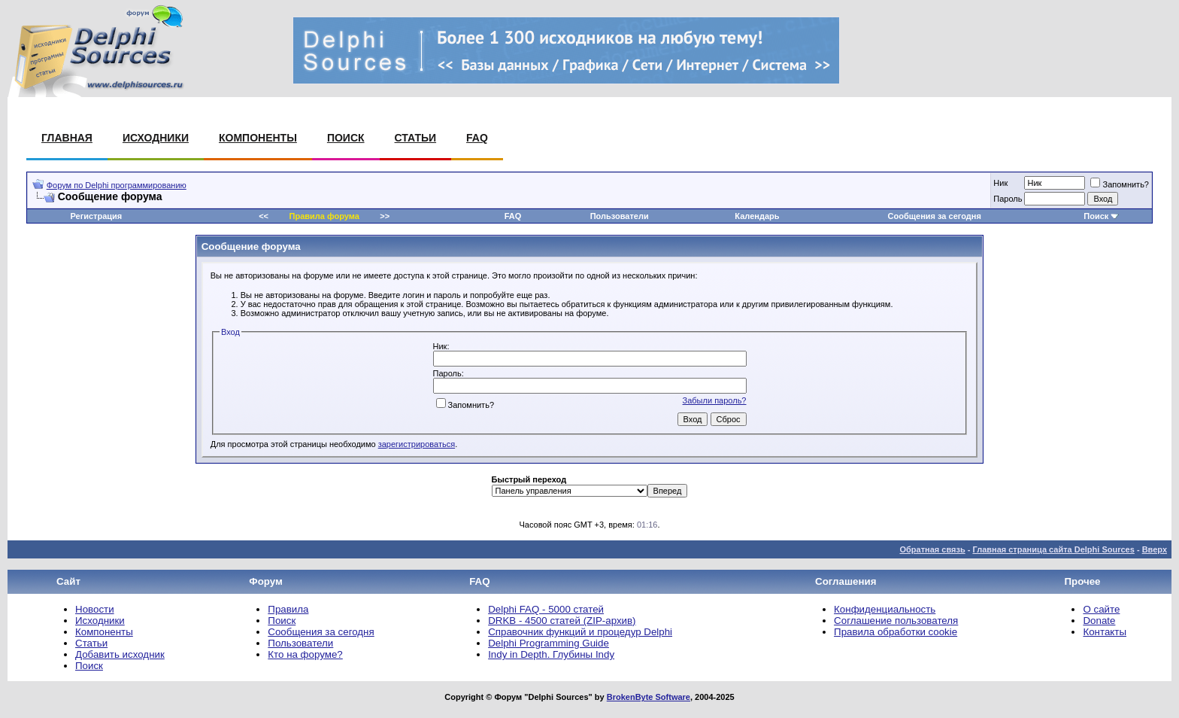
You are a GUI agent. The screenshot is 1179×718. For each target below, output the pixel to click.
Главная (66, 138)
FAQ (477, 138)
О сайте (1101, 609)
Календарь (757, 216)
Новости (94, 609)
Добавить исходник (120, 654)
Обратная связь (932, 549)
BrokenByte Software (648, 696)
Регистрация (96, 216)
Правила (288, 609)
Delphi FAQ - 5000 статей (546, 609)
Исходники (156, 138)
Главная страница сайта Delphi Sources (1053, 549)
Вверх (1154, 549)
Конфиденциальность (884, 609)
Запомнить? (1119, 184)
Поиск (346, 138)
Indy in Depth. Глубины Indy (551, 654)
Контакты (1104, 631)
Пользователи (619, 216)
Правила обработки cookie (895, 631)
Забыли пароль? (715, 400)
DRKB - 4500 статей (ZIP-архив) (561, 620)
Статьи (416, 138)
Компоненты (258, 138)
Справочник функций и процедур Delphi (580, 631)
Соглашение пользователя (896, 620)
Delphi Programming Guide (548, 643)
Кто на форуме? (305, 654)
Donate (1099, 620)
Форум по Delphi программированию (116, 185)
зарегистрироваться (416, 444)
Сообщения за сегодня (934, 216)
